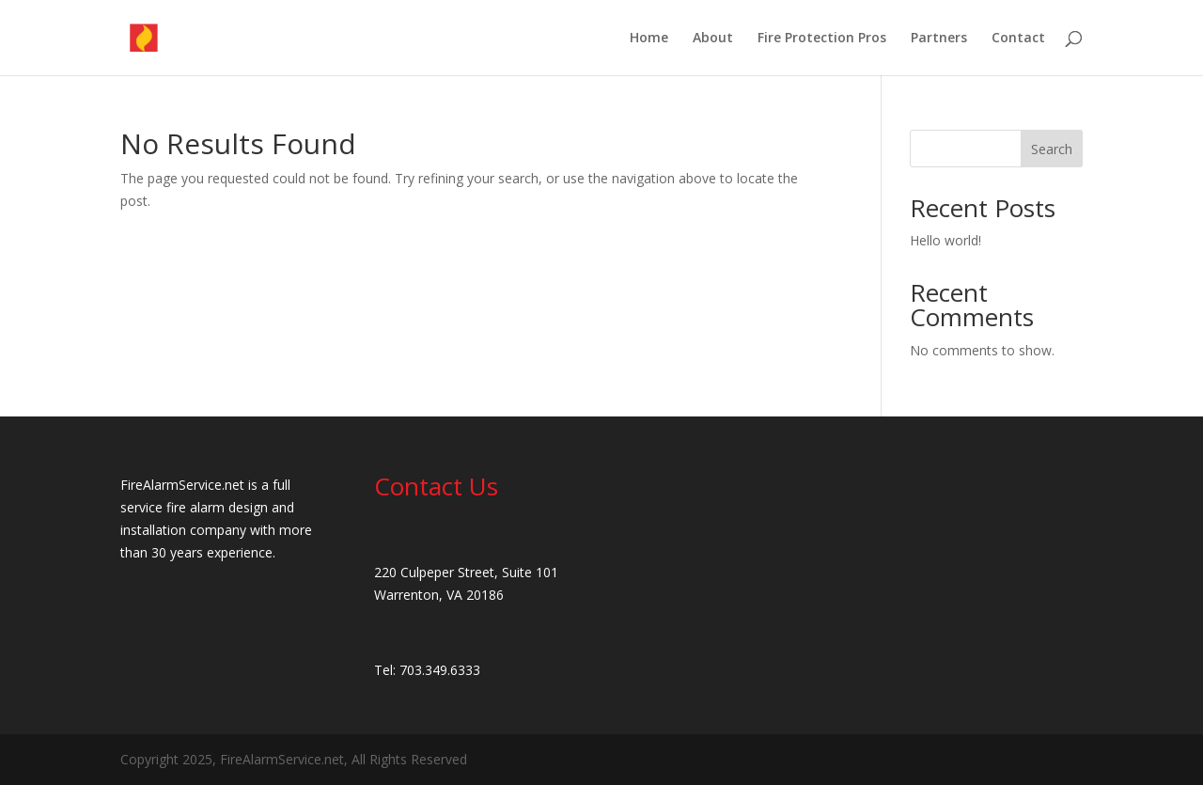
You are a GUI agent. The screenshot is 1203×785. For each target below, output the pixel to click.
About (713, 38)
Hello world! (945, 240)
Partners (939, 38)
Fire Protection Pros (822, 38)
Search (1051, 149)
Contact (1018, 38)
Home (649, 38)
